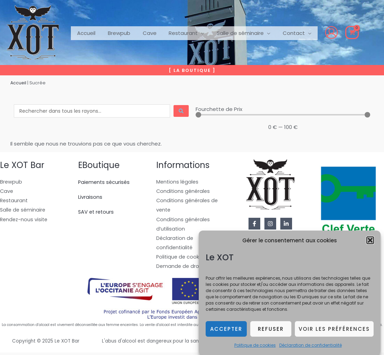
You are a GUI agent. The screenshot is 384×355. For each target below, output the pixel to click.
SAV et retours (96, 211)
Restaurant (14, 201)
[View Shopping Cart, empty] (340, 32)
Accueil (18, 83)
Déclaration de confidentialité (310, 346)
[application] (194, 32)
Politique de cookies (255, 346)
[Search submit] (181, 111)
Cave (7, 191)
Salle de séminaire (23, 210)
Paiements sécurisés (105, 182)
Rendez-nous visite (24, 220)
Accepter (226, 330)
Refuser (271, 330)
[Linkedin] (286, 224)
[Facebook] (254, 224)
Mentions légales (178, 182)
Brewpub (11, 182)
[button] (370, 241)
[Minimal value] (283, 115)
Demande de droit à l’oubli (190, 268)
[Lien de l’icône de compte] (319, 32)
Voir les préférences (334, 330)
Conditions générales (184, 191)
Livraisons (90, 196)
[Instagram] (270, 224)
